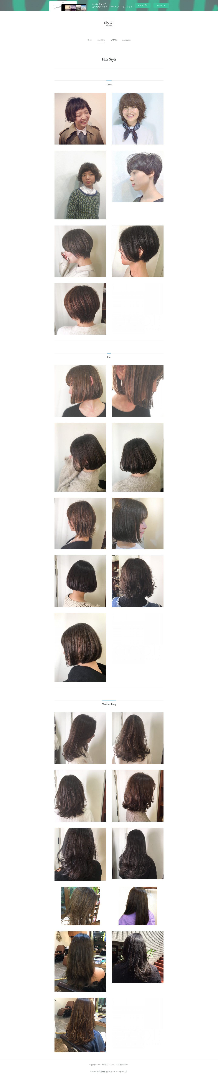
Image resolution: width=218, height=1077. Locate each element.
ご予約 (114, 39)
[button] (89, 39)
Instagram (126, 39)
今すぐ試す (143, 5)
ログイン (161, 5)
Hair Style (101, 39)
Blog (89, 39)
